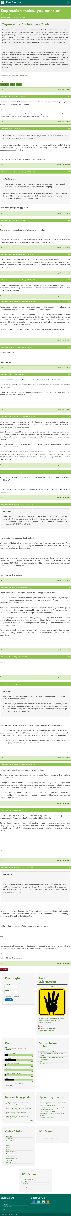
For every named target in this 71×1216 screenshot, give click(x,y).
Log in (58, 89)
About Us (5, 1202)
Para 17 (42, 1061)
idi (9, 128)
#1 (69, 96)
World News (9, 1138)
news (12, 85)
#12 (69, 504)
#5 (69, 254)
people (8, 1145)
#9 (69, 374)
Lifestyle (8, 1149)
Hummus (11, 587)
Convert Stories (10, 1141)
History (8, 1147)
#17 (69, 810)
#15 (69, 684)
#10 (69, 416)
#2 (69, 128)
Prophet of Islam (10, 1156)
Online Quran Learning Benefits (15, 1106)
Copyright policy (7, 1207)
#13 (69, 587)
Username (8, 984)
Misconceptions (10, 1152)
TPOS (10, 472)
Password (8, 990)
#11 (69, 472)
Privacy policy (6, 1204)
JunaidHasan (26, 1188)
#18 (69, 867)
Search (4, 1209)
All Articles (9, 1136)
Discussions (14, 14)
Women (8, 1162)
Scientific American (19, 75)
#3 (69, 172)
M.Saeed (25, 1183)
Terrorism (9, 1160)
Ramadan (9, 1154)
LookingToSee (13, 504)
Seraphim (11, 347)
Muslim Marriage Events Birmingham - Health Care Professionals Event (52, 1109)
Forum (7, 14)
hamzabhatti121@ (28, 1179)
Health (19, 85)
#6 (69, 280)
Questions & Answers (12, 1158)
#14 (69, 657)
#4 (69, 220)
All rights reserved (14, 1214)
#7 (69, 301)
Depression (4, 85)
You (9, 17)
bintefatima (26, 1181)
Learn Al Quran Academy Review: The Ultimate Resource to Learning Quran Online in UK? (19, 1109)
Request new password (12, 996)
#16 (69, 764)
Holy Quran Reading (45, 1064)
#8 (69, 347)
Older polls (9, 1085)
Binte (24, 1186)
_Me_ (10, 374)
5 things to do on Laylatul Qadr (48, 1051)
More (65, 1066)
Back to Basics (10, 1143)
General (21, 14)
